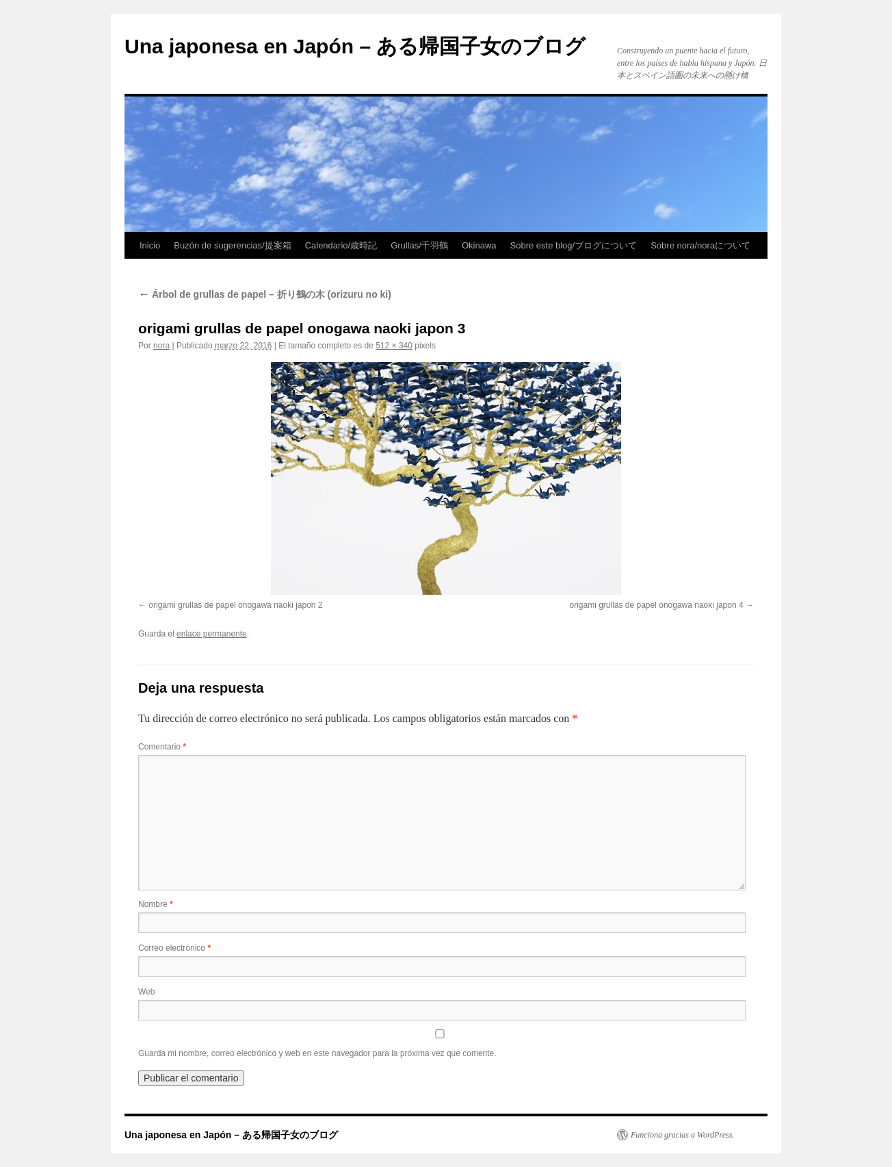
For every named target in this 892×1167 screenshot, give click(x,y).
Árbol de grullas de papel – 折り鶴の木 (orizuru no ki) (264, 294)
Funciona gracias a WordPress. (682, 1135)
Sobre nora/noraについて (700, 245)
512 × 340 (394, 345)
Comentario (162, 747)
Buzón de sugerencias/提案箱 (232, 245)
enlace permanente (211, 634)
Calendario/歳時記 (341, 245)
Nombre (155, 904)
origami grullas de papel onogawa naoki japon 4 (656, 605)
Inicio (150, 245)
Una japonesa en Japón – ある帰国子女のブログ (355, 46)
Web (146, 992)
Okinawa (479, 245)
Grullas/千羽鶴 (419, 245)
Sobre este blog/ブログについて (574, 245)
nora (161, 345)
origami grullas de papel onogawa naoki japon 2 (235, 605)
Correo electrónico (174, 948)
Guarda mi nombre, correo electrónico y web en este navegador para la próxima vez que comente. (317, 1053)
